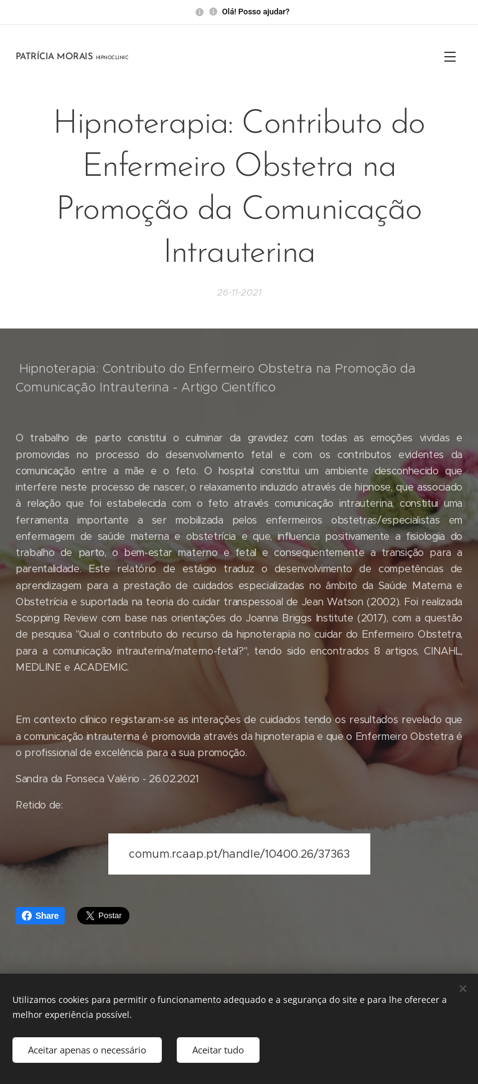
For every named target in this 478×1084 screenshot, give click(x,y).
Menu (450, 56)
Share (40, 916)
